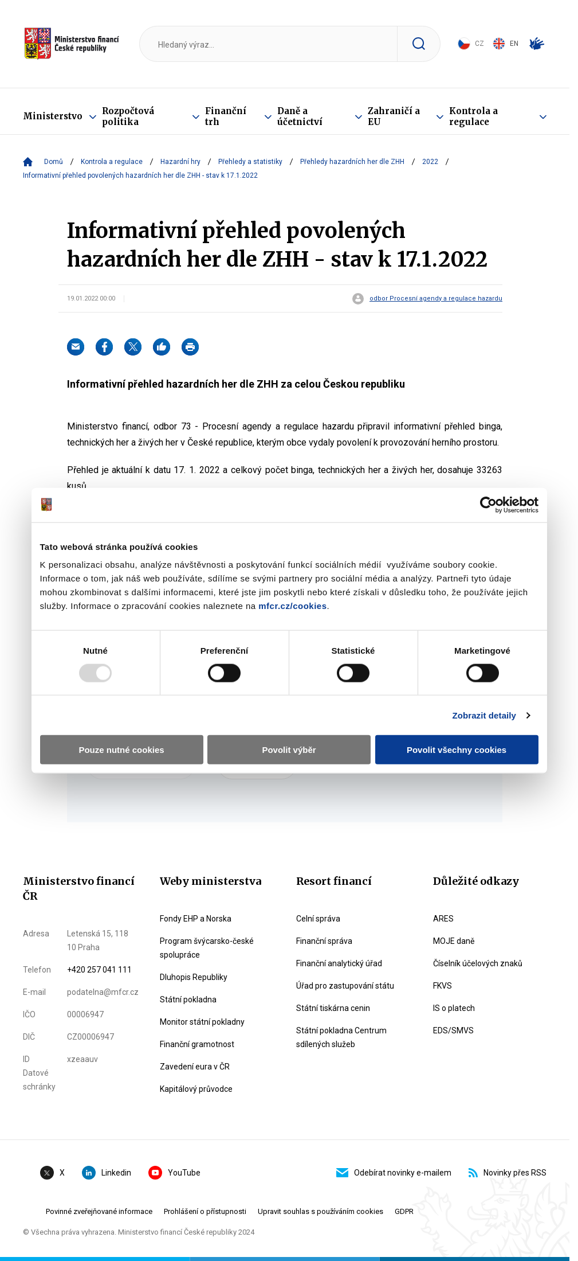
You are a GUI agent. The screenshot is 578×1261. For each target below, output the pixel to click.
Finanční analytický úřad (339, 963)
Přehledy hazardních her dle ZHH (352, 162)
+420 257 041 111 (99, 969)
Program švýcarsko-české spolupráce (207, 947)
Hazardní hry (180, 162)
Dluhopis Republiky (193, 977)
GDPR (404, 1211)
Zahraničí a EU (394, 116)
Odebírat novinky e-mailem (393, 1172)
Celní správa (318, 918)
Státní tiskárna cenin (333, 1008)
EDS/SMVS (453, 1030)
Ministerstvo (52, 116)
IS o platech (454, 1008)
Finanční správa (324, 941)
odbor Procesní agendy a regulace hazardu (435, 298)
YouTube (174, 1173)
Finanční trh (225, 116)
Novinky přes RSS (507, 1172)
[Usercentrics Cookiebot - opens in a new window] (488, 504)
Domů (53, 161)
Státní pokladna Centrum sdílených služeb (341, 1037)
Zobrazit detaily (484, 715)
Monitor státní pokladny (202, 1021)
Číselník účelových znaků (477, 963)
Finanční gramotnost (197, 1044)
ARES (443, 918)
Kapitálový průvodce (196, 1089)
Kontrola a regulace (473, 116)
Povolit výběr (289, 750)
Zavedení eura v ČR (195, 1066)
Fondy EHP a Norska (195, 918)
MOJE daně (453, 941)
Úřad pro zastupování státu (345, 985)
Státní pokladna (188, 999)
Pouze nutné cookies (121, 750)
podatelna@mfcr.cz (103, 992)
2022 (430, 162)
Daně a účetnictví (300, 116)
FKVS (442, 985)
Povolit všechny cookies (456, 750)
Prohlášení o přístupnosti (205, 1211)
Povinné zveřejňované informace (99, 1211)
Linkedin (106, 1173)
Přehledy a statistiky (250, 162)
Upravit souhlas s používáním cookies (320, 1211)
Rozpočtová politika (128, 116)
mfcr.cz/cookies (292, 606)
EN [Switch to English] (505, 43)
